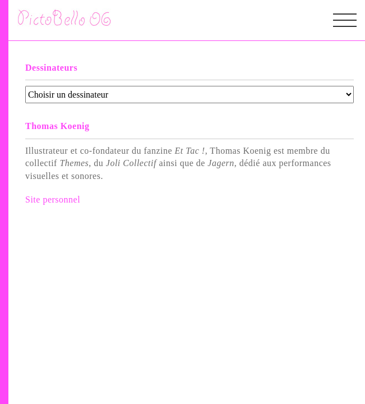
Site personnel (52, 199)
